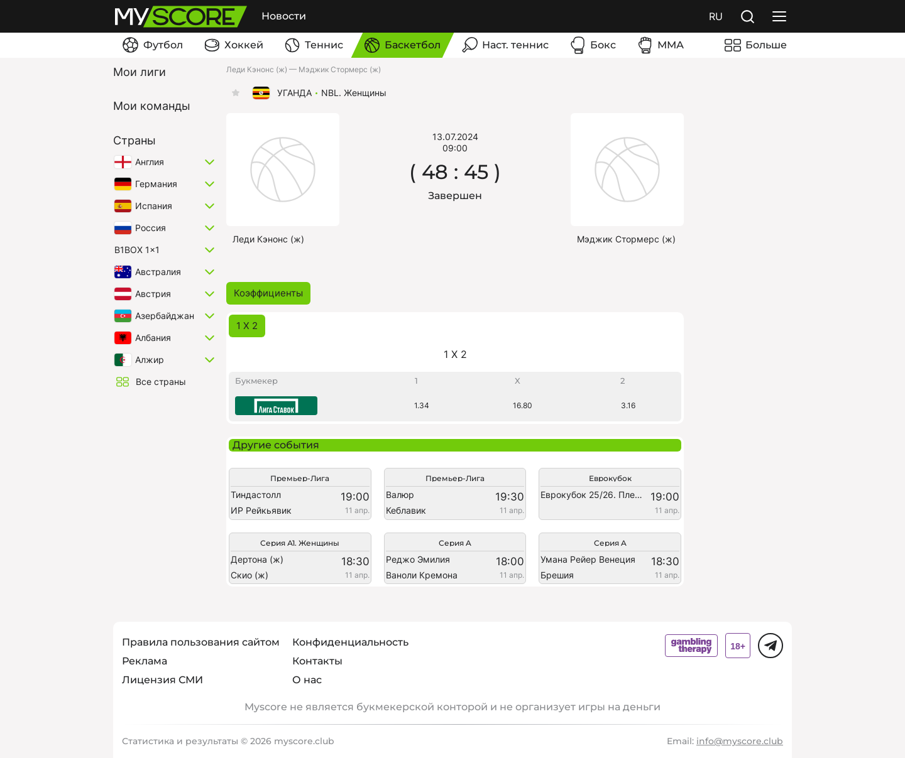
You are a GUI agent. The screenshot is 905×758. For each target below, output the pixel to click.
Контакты (317, 661)
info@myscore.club (739, 741)
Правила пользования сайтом (201, 642)
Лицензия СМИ (162, 680)
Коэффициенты (268, 293)
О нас (307, 680)
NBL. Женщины (354, 93)
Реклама (144, 661)
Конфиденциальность (350, 642)
